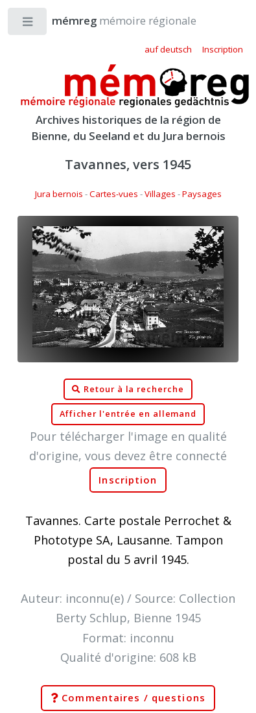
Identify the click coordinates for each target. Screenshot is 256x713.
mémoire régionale (111, 20)
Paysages (202, 194)
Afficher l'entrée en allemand (128, 414)
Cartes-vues (113, 194)
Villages (160, 194)
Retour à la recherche (128, 389)
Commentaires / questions (128, 698)
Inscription (128, 480)
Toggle (28, 24)
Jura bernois (59, 194)
